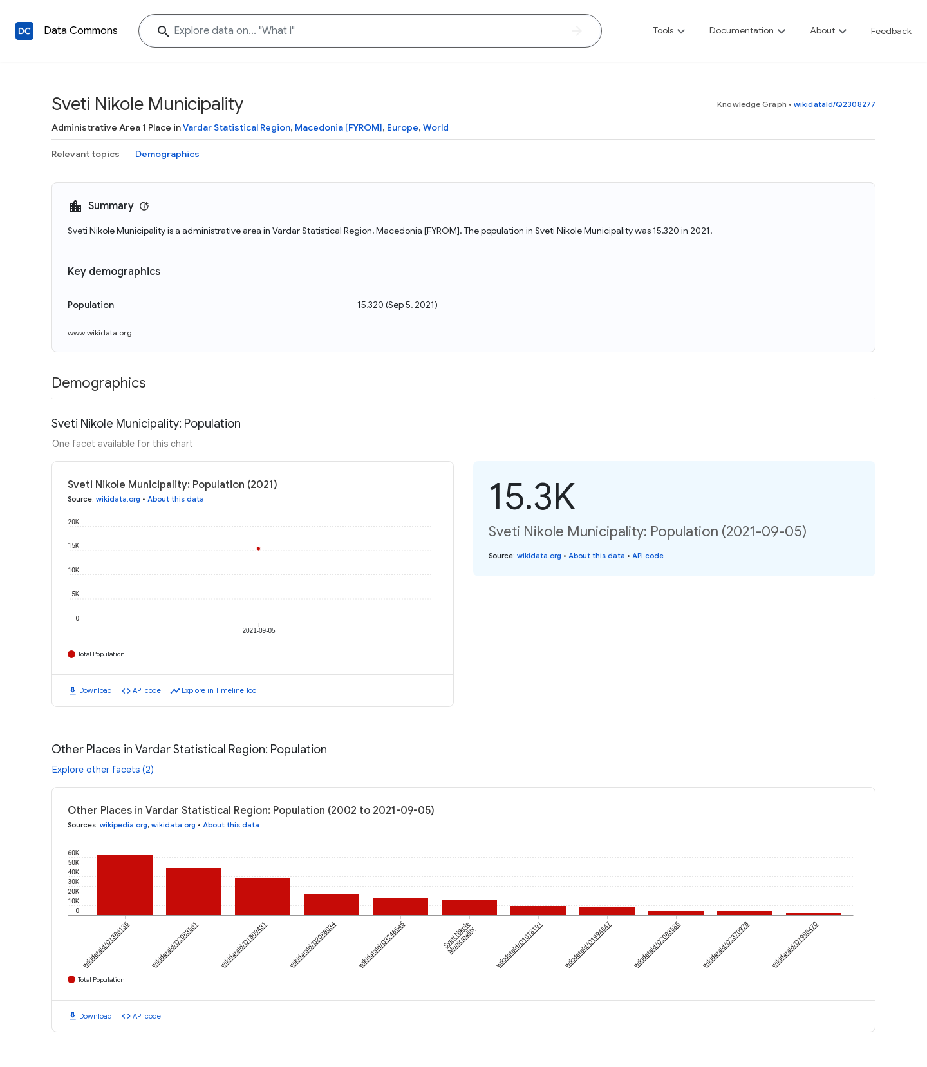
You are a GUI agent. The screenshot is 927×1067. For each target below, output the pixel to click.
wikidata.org (118, 499)
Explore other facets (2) (103, 769)
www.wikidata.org (100, 332)
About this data (175, 499)
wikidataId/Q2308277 (835, 104)
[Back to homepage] (24, 31)
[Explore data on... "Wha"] (370, 31)
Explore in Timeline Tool (220, 690)
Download (95, 690)
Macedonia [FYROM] (338, 127)
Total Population (101, 654)
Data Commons (81, 30)
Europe (402, 127)
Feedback (891, 31)
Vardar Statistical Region (236, 127)
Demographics (167, 154)
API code (147, 690)
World (436, 127)
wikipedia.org (123, 824)
